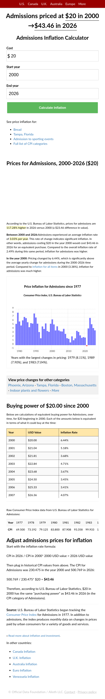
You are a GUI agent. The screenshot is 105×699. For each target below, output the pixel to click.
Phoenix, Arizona (21, 385)
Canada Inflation (24, 651)
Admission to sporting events (33, 139)
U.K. (44, 4)
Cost (9, 48)
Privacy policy (87, 692)
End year (12, 86)
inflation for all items (45, 266)
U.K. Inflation (22, 658)
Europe (70, 4)
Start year (13, 67)
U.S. (22, 4)
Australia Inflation (25, 664)
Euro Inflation (22, 670)
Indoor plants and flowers (29, 390)
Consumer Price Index (21, 614)
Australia (56, 4)
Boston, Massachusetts (78, 385)
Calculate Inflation (52, 107)
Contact (69, 692)
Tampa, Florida (23, 134)
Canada (33, 4)
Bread (17, 129)
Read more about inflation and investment (34, 635)
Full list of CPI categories (30, 144)
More (82, 4)
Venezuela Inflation (26, 676)
